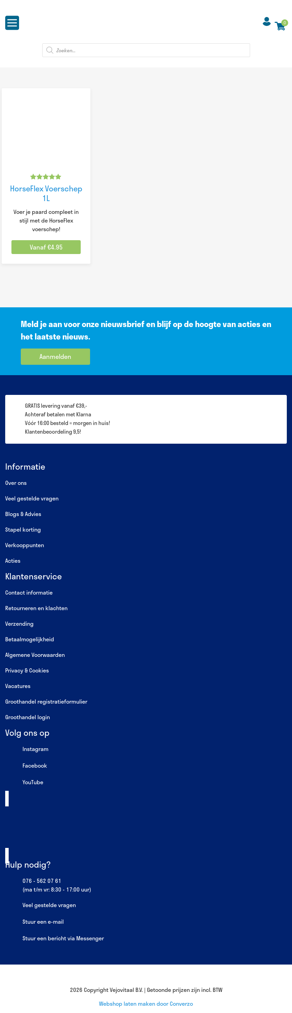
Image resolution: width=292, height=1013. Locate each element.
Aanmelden (55, 356)
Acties (12, 560)
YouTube (24, 782)
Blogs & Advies (23, 513)
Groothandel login (27, 717)
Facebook (26, 766)
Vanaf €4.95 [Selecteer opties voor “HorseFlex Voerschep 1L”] (46, 247)
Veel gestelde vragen (32, 498)
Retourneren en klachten (36, 608)
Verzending (19, 623)
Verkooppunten (24, 545)
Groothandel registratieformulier (46, 701)
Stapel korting (23, 529)
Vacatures (17, 685)
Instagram (26, 749)
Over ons (16, 482)
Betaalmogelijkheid (29, 639)
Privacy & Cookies (27, 670)
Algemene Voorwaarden (35, 654)
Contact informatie (29, 592)
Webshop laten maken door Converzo (146, 1003)
